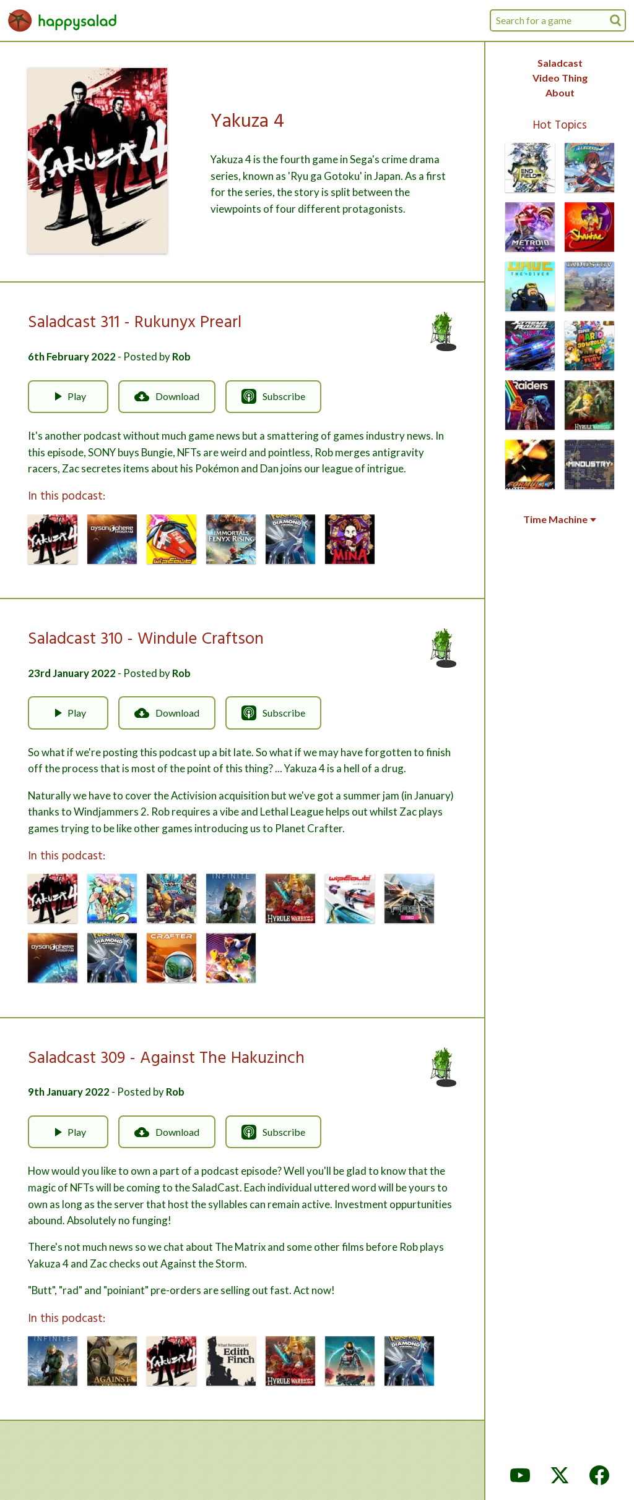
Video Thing (560, 77)
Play (68, 396)
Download (166, 396)
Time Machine (559, 519)
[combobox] (558, 20)
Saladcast (560, 63)
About (560, 92)
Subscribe (273, 396)
